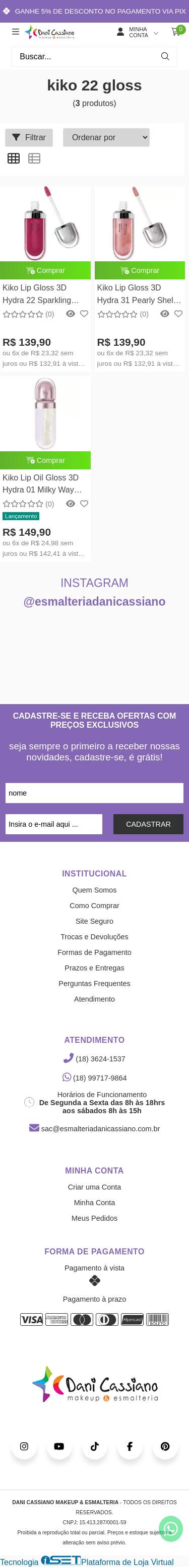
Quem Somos (95, 890)
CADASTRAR (148, 824)
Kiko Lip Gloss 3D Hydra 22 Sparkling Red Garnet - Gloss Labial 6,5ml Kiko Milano (37, 295)
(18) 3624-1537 (94, 1059)
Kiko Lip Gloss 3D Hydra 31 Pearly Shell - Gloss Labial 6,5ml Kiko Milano (139, 295)
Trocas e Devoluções (94, 937)
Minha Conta (94, 1203)
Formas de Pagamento (94, 952)
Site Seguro (94, 921)
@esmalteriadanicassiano (95, 601)
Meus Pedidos (94, 1218)
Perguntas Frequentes (94, 984)
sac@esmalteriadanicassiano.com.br (94, 1129)
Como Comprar (94, 906)
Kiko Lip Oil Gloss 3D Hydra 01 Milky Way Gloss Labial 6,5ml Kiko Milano (45, 485)
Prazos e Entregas (94, 968)
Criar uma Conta (94, 1187)
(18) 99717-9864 (94, 1078)
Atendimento (94, 999)
